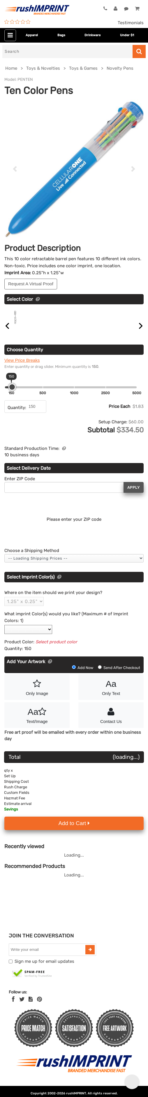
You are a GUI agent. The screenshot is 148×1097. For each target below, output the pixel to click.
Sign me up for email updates (44, 968)
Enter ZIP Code (19, 485)
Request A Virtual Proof (30, 283)
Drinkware (92, 35)
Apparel (32, 35)
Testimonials (131, 22)
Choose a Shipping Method (31, 557)
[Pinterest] (39, 1005)
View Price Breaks (22, 366)
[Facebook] (13, 1005)
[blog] (31, 1005)
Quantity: (17, 414)
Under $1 (127, 35)
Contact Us (111, 721)
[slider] (12, 393)
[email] (47, 956)
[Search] (67, 51)
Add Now (83, 674)
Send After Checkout (119, 674)
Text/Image (37, 721)
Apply (133, 494)
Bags (61, 35)
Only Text (111, 693)
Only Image (37, 693)
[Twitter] (22, 1005)
